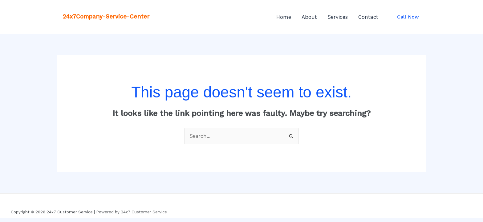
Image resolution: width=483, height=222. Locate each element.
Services (337, 17)
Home (283, 17)
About (309, 17)
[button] (408, 17)
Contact (368, 17)
